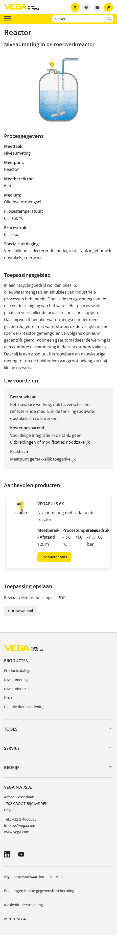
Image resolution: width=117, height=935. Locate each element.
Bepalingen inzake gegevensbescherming (39, 890)
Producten (16, 660)
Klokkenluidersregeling (23, 904)
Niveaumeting (16, 679)
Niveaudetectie (17, 688)
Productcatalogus (18, 670)
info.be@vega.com (19, 825)
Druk (8, 697)
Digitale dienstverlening (24, 706)
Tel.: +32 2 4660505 (20, 819)
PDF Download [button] (20, 610)
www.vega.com (16, 831)
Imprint (56, 876)
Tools (10, 729)
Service (12, 748)
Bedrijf (11, 767)
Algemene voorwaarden (24, 876)
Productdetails (54, 557)
